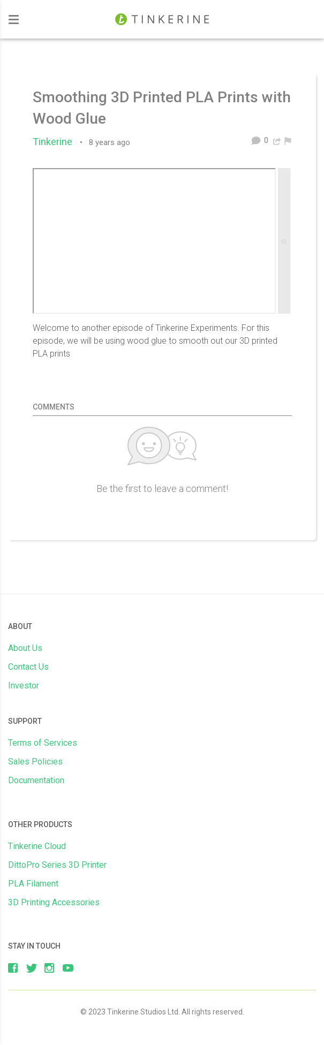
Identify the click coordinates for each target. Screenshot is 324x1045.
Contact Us (28, 667)
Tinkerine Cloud (37, 846)
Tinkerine (55, 142)
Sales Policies (35, 761)
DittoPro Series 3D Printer (57, 865)
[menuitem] (288, 140)
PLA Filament (33, 884)
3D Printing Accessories (54, 902)
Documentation (36, 780)
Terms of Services (42, 743)
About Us (25, 648)
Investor (23, 685)
